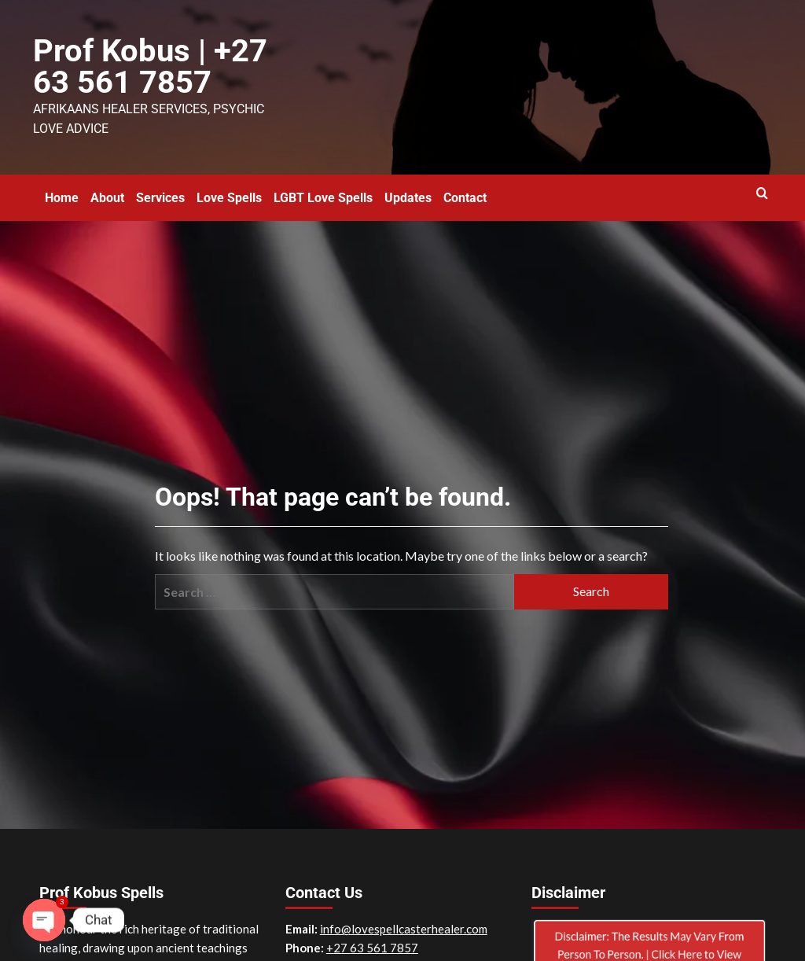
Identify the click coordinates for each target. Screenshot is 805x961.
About (107, 189)
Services (160, 189)
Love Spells (229, 189)
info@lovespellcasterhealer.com (403, 920)
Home (62, 189)
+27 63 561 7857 (372, 939)
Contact (465, 189)
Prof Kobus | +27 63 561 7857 (136, 63)
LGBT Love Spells (323, 189)
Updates (408, 189)
